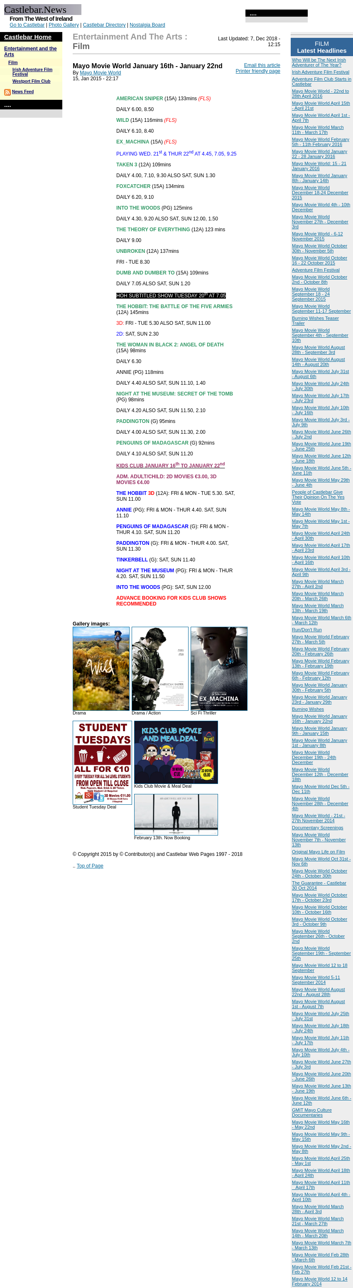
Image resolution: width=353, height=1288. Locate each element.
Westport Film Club (31, 81)
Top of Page (90, 866)
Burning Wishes (308, 709)
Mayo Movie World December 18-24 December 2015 (320, 192)
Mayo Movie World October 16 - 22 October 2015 (319, 260)
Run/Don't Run (307, 629)
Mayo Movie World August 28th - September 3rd (318, 350)
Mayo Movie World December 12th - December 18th (320, 774)
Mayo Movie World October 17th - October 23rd (319, 897)
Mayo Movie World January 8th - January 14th (319, 178)
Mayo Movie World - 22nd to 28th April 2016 (320, 94)
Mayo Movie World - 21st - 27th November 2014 (318, 818)
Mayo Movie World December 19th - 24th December (314, 757)
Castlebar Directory (104, 25)
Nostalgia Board (147, 25)
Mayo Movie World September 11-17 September (321, 309)
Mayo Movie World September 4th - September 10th (320, 335)
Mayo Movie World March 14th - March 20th (318, 1233)
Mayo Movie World (100, 73)
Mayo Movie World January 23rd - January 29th (319, 700)
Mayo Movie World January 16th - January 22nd (319, 719)
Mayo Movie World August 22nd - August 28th (318, 992)
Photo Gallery (64, 25)
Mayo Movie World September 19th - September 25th (321, 953)
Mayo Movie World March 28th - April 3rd (318, 1209)
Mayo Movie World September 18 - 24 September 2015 (311, 294)
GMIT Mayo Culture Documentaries (312, 1112)
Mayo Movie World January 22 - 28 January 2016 (319, 154)
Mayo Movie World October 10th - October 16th (319, 910)
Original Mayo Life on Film (318, 851)
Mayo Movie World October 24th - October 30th (319, 873)
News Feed (23, 91)
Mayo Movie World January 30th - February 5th (319, 687)
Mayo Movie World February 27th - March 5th (320, 639)
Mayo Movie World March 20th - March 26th (318, 596)
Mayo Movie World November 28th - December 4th (320, 803)
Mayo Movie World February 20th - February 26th (320, 651)
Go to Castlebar (27, 25)
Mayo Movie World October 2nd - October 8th (319, 279)
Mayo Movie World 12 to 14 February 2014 (320, 1281)
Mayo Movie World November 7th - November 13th (319, 839)
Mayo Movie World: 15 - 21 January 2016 (319, 166)
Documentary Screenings (317, 827)
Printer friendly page (258, 71)
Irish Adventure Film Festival (320, 71)
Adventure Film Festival (316, 269)
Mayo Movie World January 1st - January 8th (319, 743)
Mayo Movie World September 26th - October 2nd (318, 936)
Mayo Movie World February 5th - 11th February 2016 (320, 142)
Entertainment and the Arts (127, 36)
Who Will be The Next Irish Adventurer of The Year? (319, 62)
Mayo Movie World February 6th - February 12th (320, 675)
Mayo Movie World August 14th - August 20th (318, 362)
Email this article (262, 65)
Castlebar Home (27, 36)
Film (13, 62)
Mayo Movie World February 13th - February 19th (320, 663)
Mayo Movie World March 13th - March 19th (318, 608)
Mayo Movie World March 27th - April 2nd (318, 584)
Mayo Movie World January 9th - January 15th (319, 731)
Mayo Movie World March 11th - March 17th (318, 130)
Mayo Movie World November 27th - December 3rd (320, 221)
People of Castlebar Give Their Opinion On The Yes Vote (318, 496)
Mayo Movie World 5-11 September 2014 (316, 980)
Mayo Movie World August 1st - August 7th (318, 1004)
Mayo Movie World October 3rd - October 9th (319, 922)
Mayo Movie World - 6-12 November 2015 (317, 236)
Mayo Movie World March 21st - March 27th (318, 1221)
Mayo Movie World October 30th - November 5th (319, 248)
